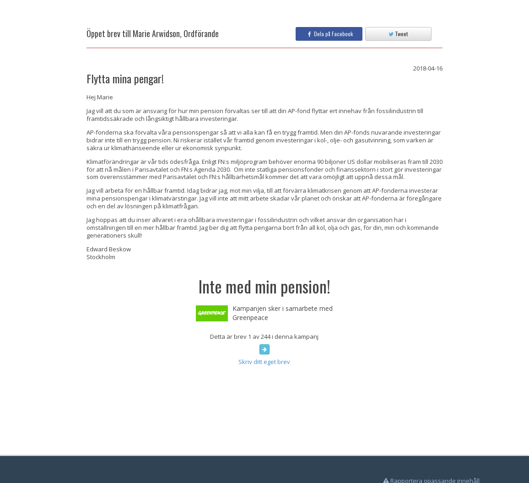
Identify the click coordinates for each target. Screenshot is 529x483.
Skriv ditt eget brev (264, 362)
